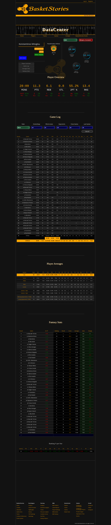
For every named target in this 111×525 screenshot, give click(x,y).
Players (66, 505)
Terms (18, 514)
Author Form (19, 512)
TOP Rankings (32, 514)
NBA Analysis (55, 505)
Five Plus (42, 516)
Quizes (78, 516)
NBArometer (55, 512)
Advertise (19, 509)
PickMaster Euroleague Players (80, 509)
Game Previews (32, 507)
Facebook (90, 505)
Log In (85, 1)
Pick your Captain (44, 512)
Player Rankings (56, 509)
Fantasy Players (44, 518)
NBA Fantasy (55, 514)
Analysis (30, 505)
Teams (42, 509)
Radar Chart (67, 512)
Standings (31, 516)
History (30, 512)
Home (18, 505)
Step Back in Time (80, 514)
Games (66, 509)
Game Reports (55, 507)
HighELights (31, 509)
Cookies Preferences (21, 516)
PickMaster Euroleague (79, 506)
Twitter (89, 507)
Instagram (90, 509)
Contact (18, 507)
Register (90, 1)
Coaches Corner (44, 514)
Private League (79, 511)
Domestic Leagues (44, 507)
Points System (20, 518)
